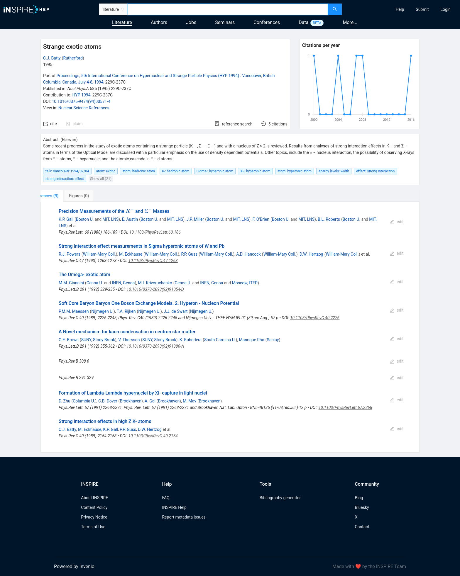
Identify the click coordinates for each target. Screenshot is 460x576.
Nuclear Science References (83, 108)
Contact (362, 526)
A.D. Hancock (248, 254)
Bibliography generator (280, 497)
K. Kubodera (191, 339)
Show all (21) (100, 178)
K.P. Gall (66, 219)
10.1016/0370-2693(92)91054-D (155, 289)
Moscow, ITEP (245, 283)
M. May (189, 401)
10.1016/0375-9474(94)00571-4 (81, 101)
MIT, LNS (111, 219)
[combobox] (228, 9)
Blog (359, 497)
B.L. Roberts (329, 219)
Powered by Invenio (74, 566)
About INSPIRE (94, 497)
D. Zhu (64, 401)
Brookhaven (130, 401)
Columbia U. (84, 401)
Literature (122, 22)
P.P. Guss (189, 254)
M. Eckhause (130, 254)
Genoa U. (95, 283)
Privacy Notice (94, 517)
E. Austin (130, 219)
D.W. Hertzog (311, 254)
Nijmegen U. (102, 311)
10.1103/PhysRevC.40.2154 (152, 436)
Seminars (225, 22)
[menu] (401, 9)
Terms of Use (93, 526)
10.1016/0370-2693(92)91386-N (155, 346)
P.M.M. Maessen (74, 311)
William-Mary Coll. (99, 254)
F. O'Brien (260, 219)
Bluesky (362, 507)
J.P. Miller (195, 219)
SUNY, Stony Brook (98, 339)
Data (303, 22)
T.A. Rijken (126, 311)
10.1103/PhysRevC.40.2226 (314, 317)
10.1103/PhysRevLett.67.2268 (345, 407)
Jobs (191, 22)
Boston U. (85, 219)
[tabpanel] (230, 327)
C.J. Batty (52, 58)
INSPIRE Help (174, 507)
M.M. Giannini (71, 283)
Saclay (273, 339)
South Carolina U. (220, 339)
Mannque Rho (251, 339)
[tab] (58, 196)
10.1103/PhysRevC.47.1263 (152, 260)
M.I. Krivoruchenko (155, 283)
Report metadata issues (183, 517)
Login (445, 9)
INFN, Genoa (123, 283)
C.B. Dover (107, 401)
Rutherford (73, 58)
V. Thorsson (129, 339)
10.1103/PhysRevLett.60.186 (155, 232)
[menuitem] (400, 9)
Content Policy (94, 507)
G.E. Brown (69, 339)
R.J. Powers (69, 254)
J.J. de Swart (175, 311)
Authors (159, 22)
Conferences (266, 22)
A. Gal (150, 401)
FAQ (165, 497)
